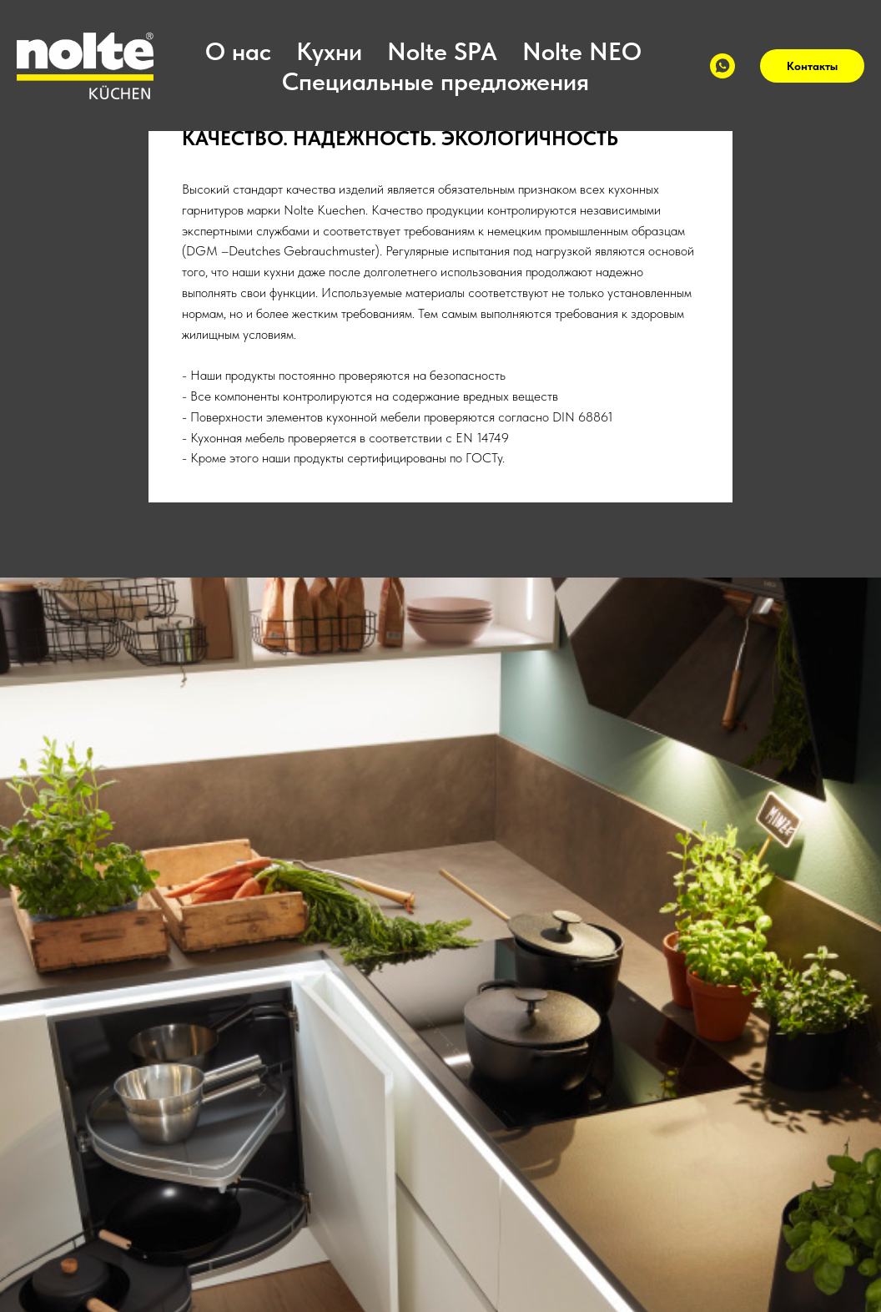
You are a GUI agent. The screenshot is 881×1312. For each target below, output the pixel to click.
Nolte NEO (582, 51)
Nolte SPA (442, 51)
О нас (238, 51)
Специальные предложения (435, 81)
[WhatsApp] (722, 65)
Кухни (329, 51)
